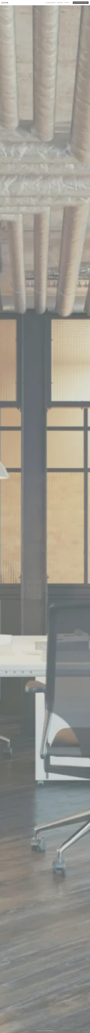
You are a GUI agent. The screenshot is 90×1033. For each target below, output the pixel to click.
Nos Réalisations (51, 2)
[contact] (81, 2)
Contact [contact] (66, 2)
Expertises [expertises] (60, 2)
